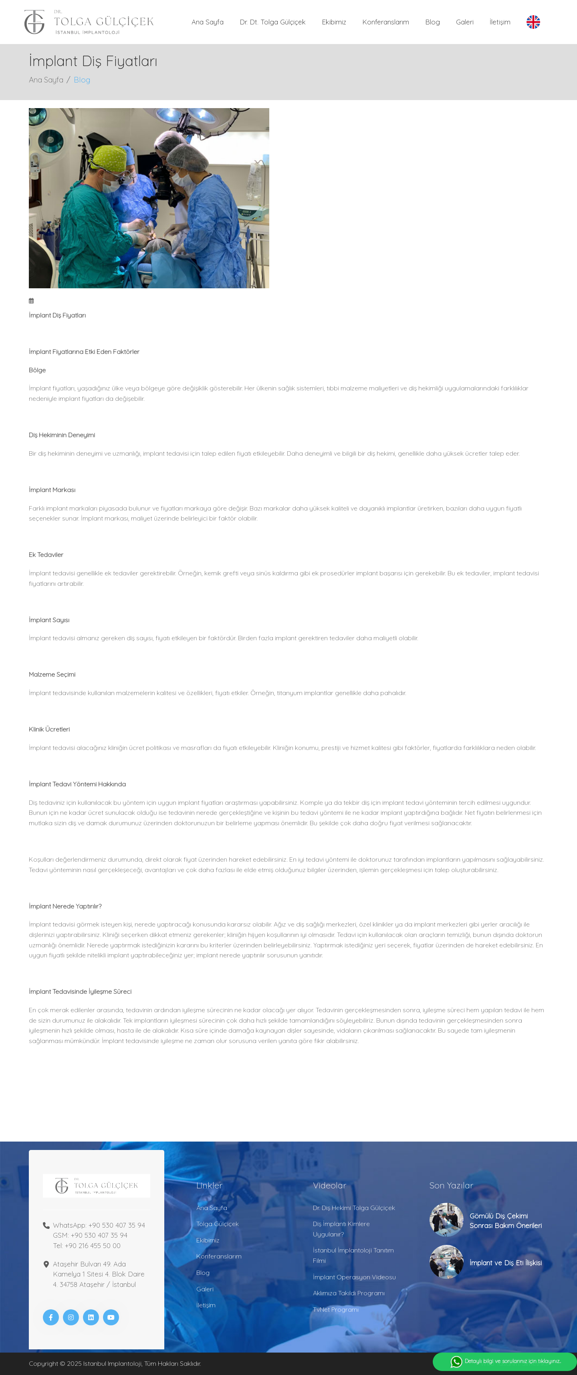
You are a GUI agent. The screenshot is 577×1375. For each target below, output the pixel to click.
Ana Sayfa (208, 22)
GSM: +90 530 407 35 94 (90, 1235)
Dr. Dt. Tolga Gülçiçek (273, 22)
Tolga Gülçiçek (217, 1224)
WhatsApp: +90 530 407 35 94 (99, 1225)
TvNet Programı (336, 1309)
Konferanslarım (385, 22)
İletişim (500, 22)
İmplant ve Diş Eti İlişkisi (506, 1262)
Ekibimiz (334, 22)
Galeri (465, 22)
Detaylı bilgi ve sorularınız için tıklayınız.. (505, 1362)
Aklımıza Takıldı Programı (349, 1293)
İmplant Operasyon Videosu (354, 1277)
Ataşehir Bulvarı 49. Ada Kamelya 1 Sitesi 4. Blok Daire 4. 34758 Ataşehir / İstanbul (99, 1274)
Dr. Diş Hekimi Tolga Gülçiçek (354, 1208)
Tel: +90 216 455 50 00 (87, 1245)
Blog (432, 22)
